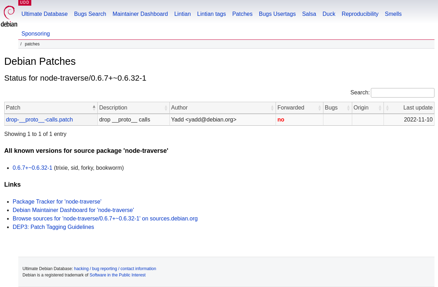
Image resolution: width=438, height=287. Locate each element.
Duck (328, 14)
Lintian (182, 14)
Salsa (309, 14)
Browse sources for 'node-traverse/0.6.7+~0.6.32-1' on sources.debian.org (105, 219)
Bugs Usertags (277, 14)
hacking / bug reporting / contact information (115, 268)
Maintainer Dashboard (140, 14)
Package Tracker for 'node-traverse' (57, 202)
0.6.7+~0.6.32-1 (32, 168)
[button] (94, 107)
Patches (242, 14)
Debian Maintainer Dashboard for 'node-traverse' (73, 210)
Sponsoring (35, 34)
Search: (360, 92)
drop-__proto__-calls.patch (39, 120)
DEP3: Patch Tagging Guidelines (53, 227)
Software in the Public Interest (118, 275)
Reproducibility (360, 14)
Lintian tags (211, 14)
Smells (393, 14)
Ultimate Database (44, 14)
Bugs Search (90, 14)
